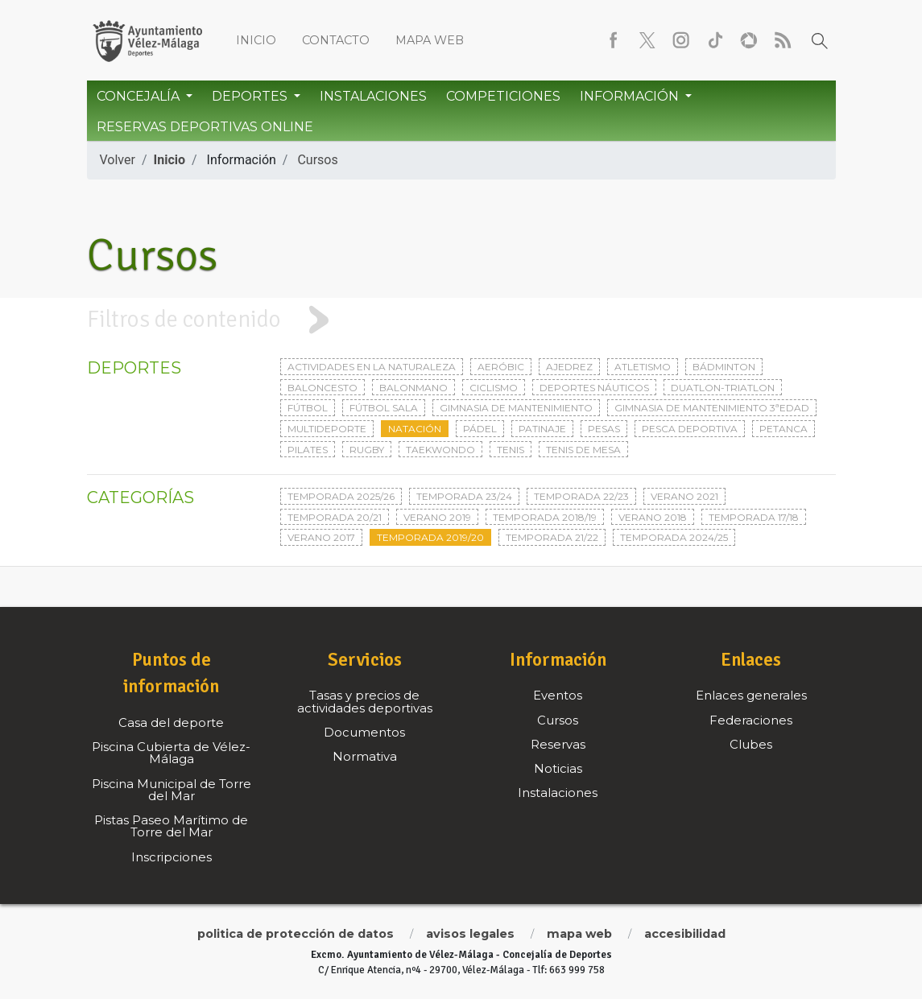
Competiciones (503, 96)
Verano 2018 (652, 517)
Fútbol (307, 408)
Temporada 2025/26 (341, 496)
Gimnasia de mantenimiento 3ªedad (711, 408)
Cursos (317, 159)
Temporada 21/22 (552, 537)
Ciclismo (493, 388)
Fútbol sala (383, 408)
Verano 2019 (437, 517)
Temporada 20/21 (334, 517)
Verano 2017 (321, 537)
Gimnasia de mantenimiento (516, 408)
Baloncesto (322, 388)
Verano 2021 (684, 496)
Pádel (480, 429)
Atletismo (642, 367)
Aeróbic (501, 367)
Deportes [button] (251, 96)
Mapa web (429, 40)
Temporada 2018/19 (545, 517)
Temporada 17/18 (754, 517)
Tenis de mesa (583, 450)
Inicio (256, 40)
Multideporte (326, 429)
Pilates (307, 450)
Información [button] (631, 96)
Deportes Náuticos (594, 388)
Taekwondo (440, 450)
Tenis (510, 450)
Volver (117, 159)
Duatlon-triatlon (723, 388)
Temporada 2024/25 (674, 537)
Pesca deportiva (690, 429)
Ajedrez (569, 367)
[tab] (461, 320)
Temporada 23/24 (464, 496)
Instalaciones (373, 96)
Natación (414, 429)
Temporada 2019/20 (430, 537)
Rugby (366, 450)
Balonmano (413, 388)
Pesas (604, 429)
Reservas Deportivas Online (205, 126)
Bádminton (724, 367)
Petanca (783, 429)
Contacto (336, 40)
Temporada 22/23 (581, 496)
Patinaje (542, 429)
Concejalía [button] (140, 96)
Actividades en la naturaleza (371, 367)
